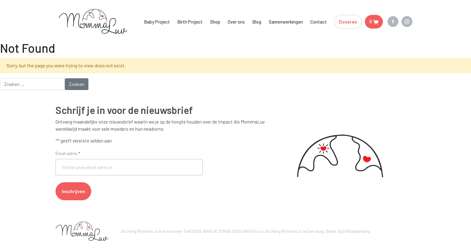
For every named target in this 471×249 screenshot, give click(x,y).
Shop (215, 22)
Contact (318, 22)
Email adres (68, 154)
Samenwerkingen (286, 22)
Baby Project (157, 22)
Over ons (236, 22)
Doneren (348, 22)
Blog (256, 22)
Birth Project (190, 22)
